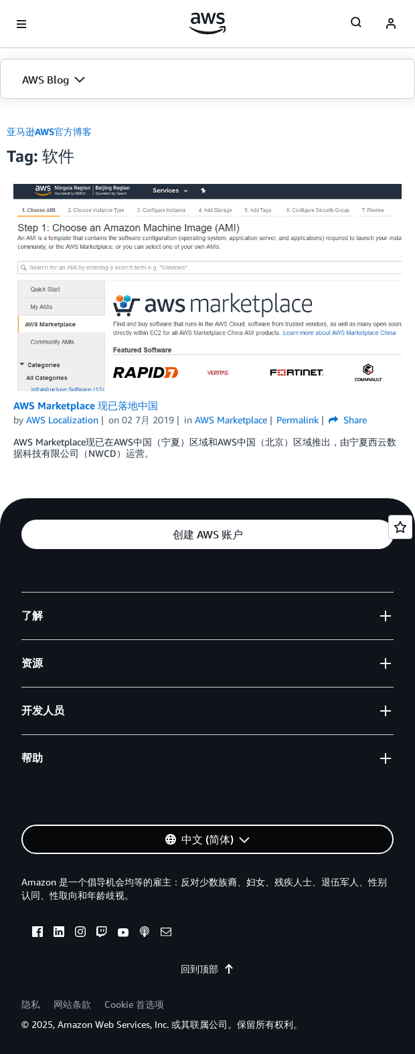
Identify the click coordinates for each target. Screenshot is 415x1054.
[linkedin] (59, 933)
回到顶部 (207, 968)
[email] (166, 933)
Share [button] (348, 419)
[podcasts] (144, 933)
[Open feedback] (400, 527)
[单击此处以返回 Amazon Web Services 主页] (207, 23)
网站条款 (72, 1004)
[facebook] (37, 933)
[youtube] (123, 933)
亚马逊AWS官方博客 (49, 131)
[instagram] (80, 933)
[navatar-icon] (391, 24)
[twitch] (101, 933)
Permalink (297, 419)
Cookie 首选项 (134, 1004)
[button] (207, 80)
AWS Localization (62, 419)
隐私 (30, 1004)
